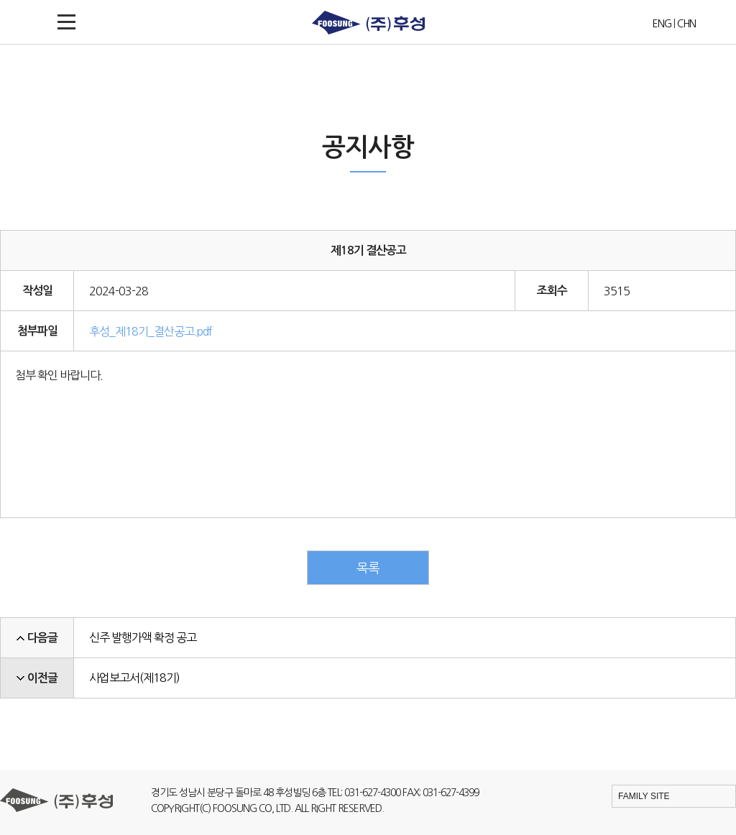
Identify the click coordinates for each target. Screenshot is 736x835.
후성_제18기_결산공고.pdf (150, 331)
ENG (662, 24)
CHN (686, 24)
